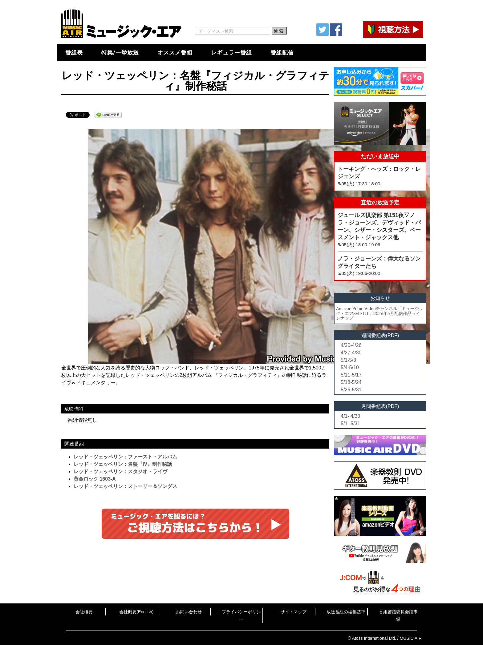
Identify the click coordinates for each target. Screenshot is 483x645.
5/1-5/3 (348, 360)
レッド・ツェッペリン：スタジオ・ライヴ (120, 471)
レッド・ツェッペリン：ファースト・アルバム (125, 456)
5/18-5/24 (351, 382)
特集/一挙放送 (120, 52)
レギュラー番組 (231, 52)
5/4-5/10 (350, 367)
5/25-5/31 (351, 389)
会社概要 (84, 611)
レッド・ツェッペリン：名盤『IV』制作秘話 (123, 464)
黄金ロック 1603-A (95, 479)
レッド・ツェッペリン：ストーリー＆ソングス (125, 486)
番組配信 (282, 52)
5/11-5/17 (351, 374)
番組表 (74, 52)
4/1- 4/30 (350, 416)
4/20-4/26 (351, 345)
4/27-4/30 (351, 352)
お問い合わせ (189, 611)
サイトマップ (293, 611)
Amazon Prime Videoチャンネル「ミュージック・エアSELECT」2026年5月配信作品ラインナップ (379, 313)
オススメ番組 (175, 52)
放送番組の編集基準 (346, 611)
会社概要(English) (136, 611)
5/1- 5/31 (350, 423)
